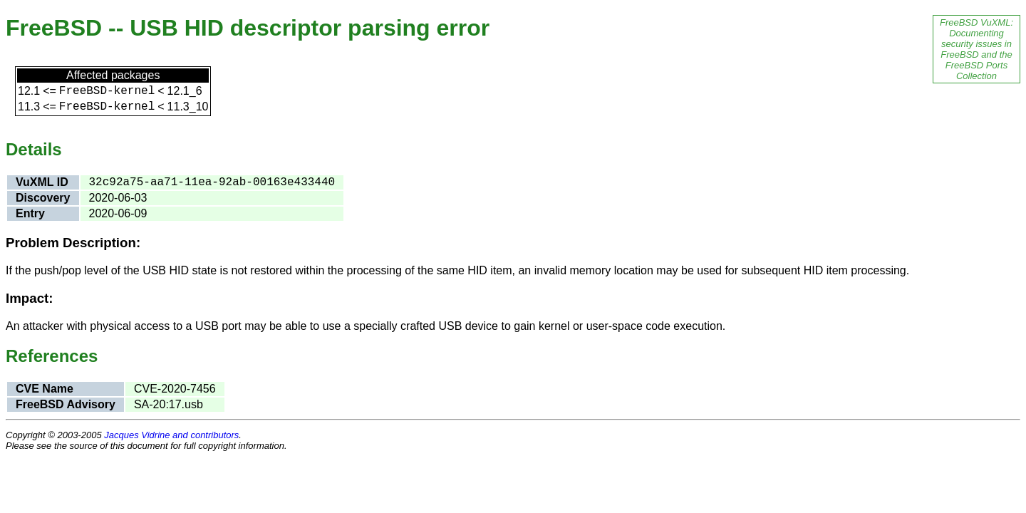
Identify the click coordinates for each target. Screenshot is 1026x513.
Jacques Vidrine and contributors (171, 435)
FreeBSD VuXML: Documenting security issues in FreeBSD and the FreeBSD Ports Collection (976, 49)
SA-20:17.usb (168, 404)
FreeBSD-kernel (107, 91)
